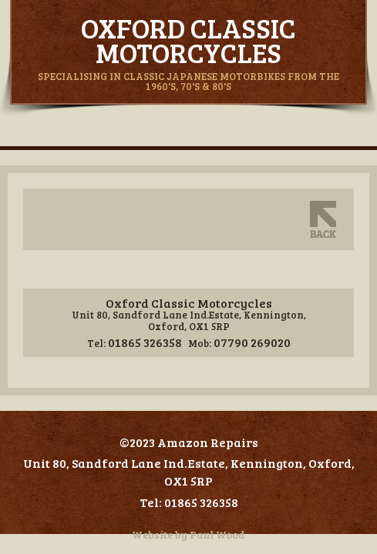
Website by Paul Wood (188, 534)
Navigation (189, 131)
